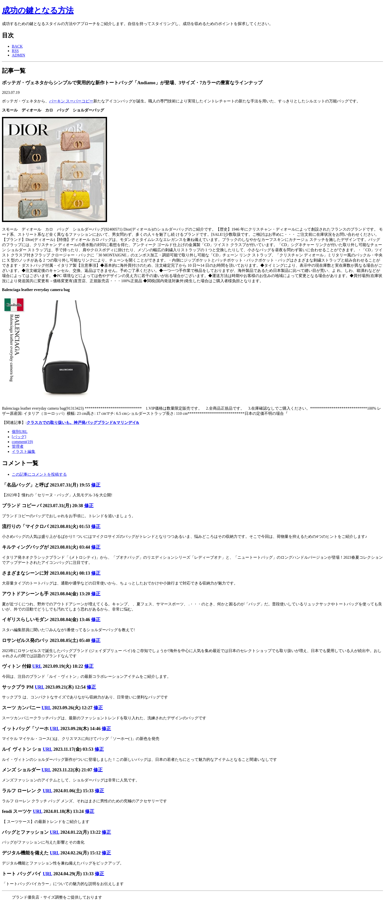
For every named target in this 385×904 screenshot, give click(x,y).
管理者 (18, 446)
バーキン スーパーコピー (71, 101)
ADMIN (18, 55)
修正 (95, 484)
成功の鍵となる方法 (38, 10)
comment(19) (22, 442)
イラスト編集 (23, 451)
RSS (15, 51)
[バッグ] (19, 437)
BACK (17, 46)
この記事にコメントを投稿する (39, 474)
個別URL (20, 432)
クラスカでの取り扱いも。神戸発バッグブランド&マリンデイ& (83, 422)
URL (36, 666)
